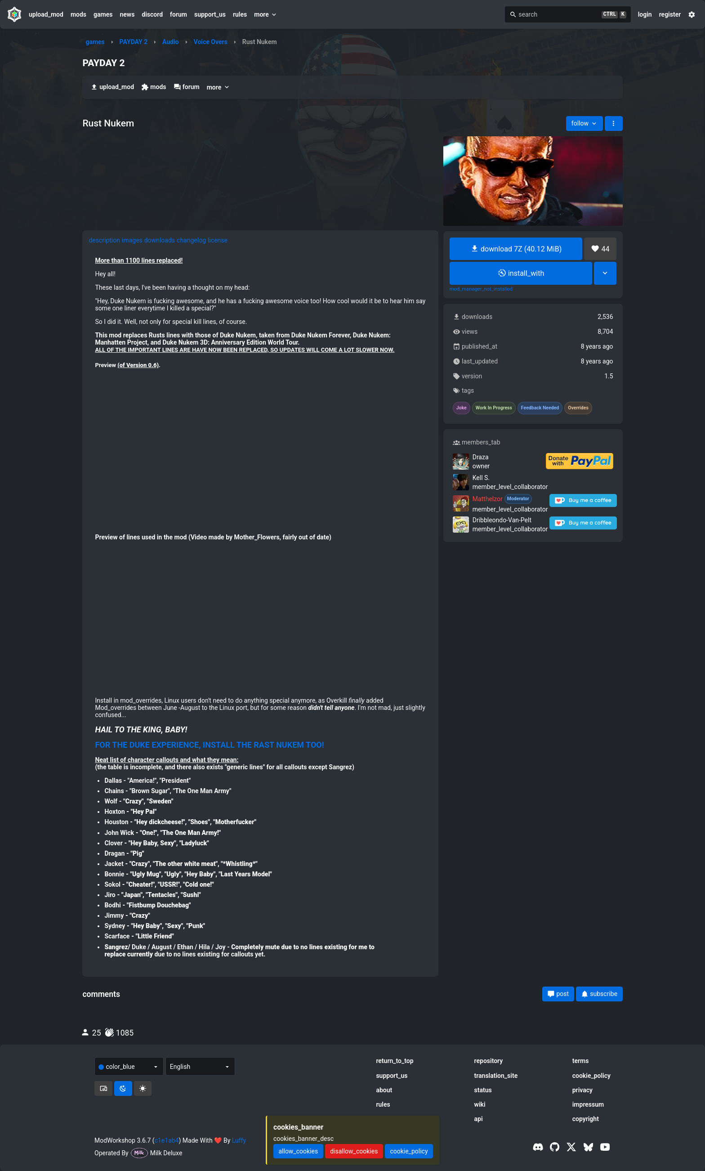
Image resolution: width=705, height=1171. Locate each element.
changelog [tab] (191, 240)
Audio (170, 41)
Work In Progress (494, 408)
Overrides (578, 408)
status (483, 1090)
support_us (210, 14)
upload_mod (46, 14)
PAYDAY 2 (134, 41)
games (103, 14)
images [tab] (132, 240)
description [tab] (104, 240)
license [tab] (218, 240)
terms (580, 1060)
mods (78, 14)
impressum (588, 1104)
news (127, 14)
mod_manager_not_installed (481, 289)
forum (178, 14)
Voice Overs (211, 41)
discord (152, 14)
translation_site (496, 1075)
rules (240, 14)
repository (488, 1060)
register (670, 14)
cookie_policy (591, 1075)
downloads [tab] (159, 240)
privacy (582, 1090)
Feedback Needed (540, 408)
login (645, 14)
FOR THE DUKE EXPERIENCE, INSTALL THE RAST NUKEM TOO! (209, 744)
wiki (480, 1104)
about (384, 1090)
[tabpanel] (260, 610)
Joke (461, 408)
